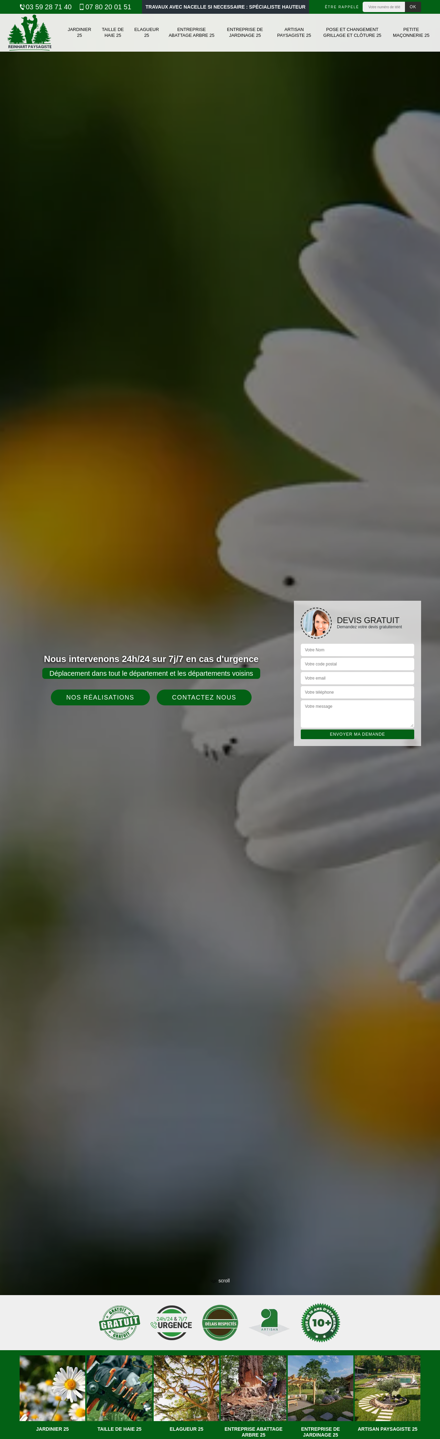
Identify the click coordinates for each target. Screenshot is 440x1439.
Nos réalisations (100, 697)
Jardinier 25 (79, 32)
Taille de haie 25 (113, 32)
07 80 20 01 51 (104, 6)
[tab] (220, 719)
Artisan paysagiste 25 (294, 32)
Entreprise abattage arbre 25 (191, 32)
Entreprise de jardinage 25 (245, 32)
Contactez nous (204, 697)
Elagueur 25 (146, 32)
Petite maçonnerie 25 (411, 32)
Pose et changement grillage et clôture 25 (352, 32)
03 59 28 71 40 (45, 6)
